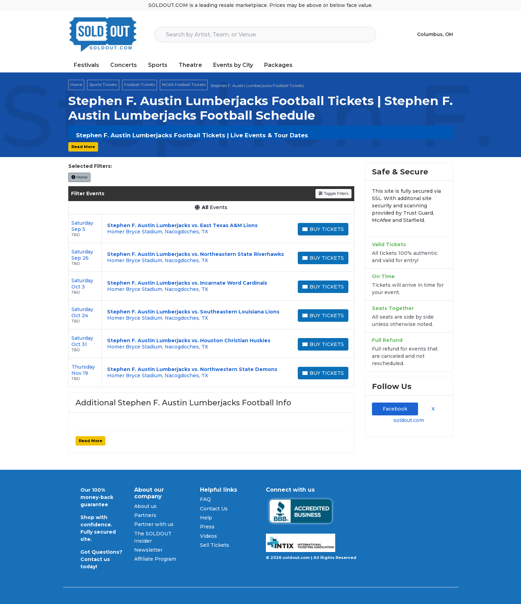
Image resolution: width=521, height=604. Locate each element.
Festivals (86, 65)
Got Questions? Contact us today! (101, 559)
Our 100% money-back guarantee (96, 497)
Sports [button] (157, 65)
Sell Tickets (214, 545)
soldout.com (408, 420)
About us (145, 506)
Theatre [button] (190, 65)
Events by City (233, 65)
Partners (145, 515)
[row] (211, 228)
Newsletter (148, 550)
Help (206, 518)
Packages (278, 65)
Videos (208, 536)
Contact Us (214, 509)
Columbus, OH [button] (435, 34)
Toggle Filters (333, 193)
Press (207, 527)
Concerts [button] (123, 65)
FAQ (205, 499)
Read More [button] (83, 146)
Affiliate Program (155, 559)
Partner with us (154, 524)
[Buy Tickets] (323, 229)
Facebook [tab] (395, 409)
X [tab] (432, 409)
